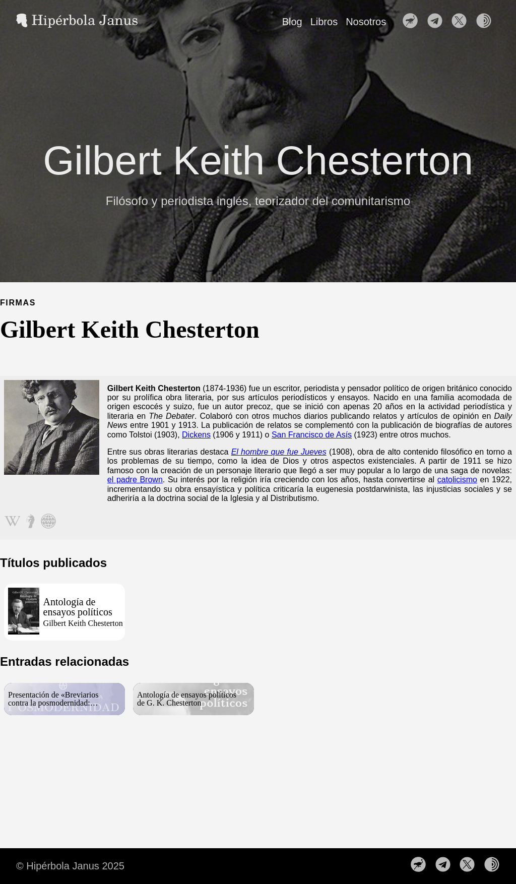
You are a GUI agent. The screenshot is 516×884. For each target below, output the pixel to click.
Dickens (196, 434)
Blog (292, 21)
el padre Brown (135, 479)
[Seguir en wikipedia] (12, 522)
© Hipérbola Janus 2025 (70, 865)
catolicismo (457, 479)
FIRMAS (18, 302)
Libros (324, 21)
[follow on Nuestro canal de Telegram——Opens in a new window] (438, 22)
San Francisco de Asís (312, 434)
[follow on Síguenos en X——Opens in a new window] (462, 22)
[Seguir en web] (48, 522)
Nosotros (366, 21)
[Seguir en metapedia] (30, 522)
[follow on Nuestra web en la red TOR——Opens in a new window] (487, 22)
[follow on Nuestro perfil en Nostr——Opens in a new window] (413, 22)
